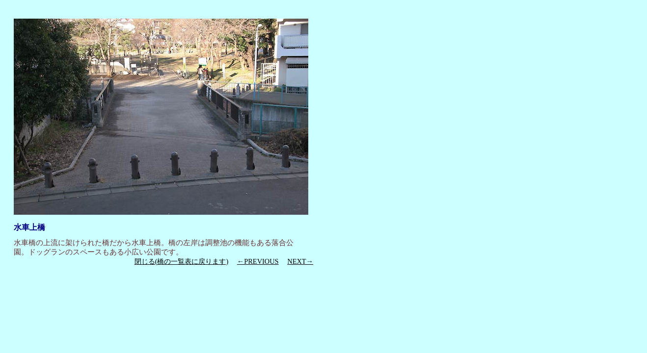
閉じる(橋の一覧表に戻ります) (182, 261)
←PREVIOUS (258, 261)
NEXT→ (300, 261)
